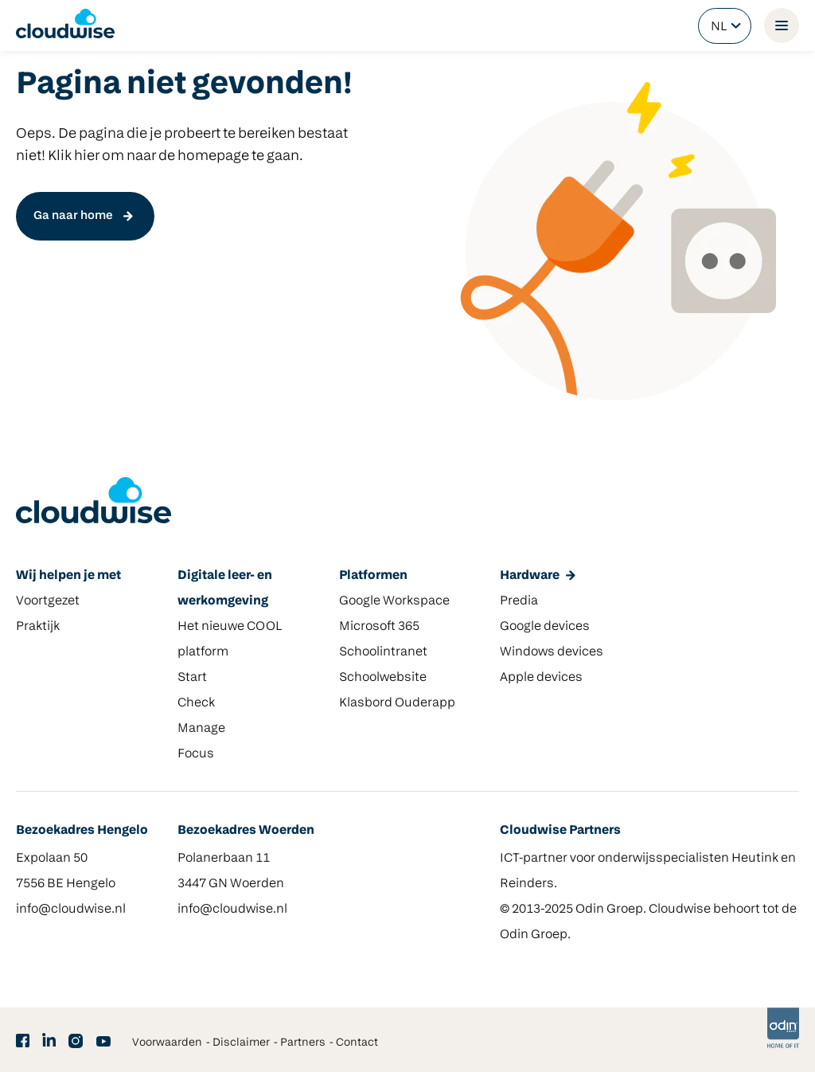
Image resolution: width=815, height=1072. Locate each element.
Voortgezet (48, 601)
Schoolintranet (383, 652)
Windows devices (551, 652)
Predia (519, 601)
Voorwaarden (167, 1043)
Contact (357, 1043)
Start (192, 677)
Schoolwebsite (383, 677)
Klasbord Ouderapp (397, 703)
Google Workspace (394, 601)
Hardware (530, 575)
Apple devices (541, 677)
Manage (201, 728)
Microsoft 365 (379, 626)
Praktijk (38, 626)
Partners (303, 1043)
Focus (195, 754)
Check (196, 703)
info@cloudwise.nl (71, 909)
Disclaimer (241, 1043)
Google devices (545, 626)
